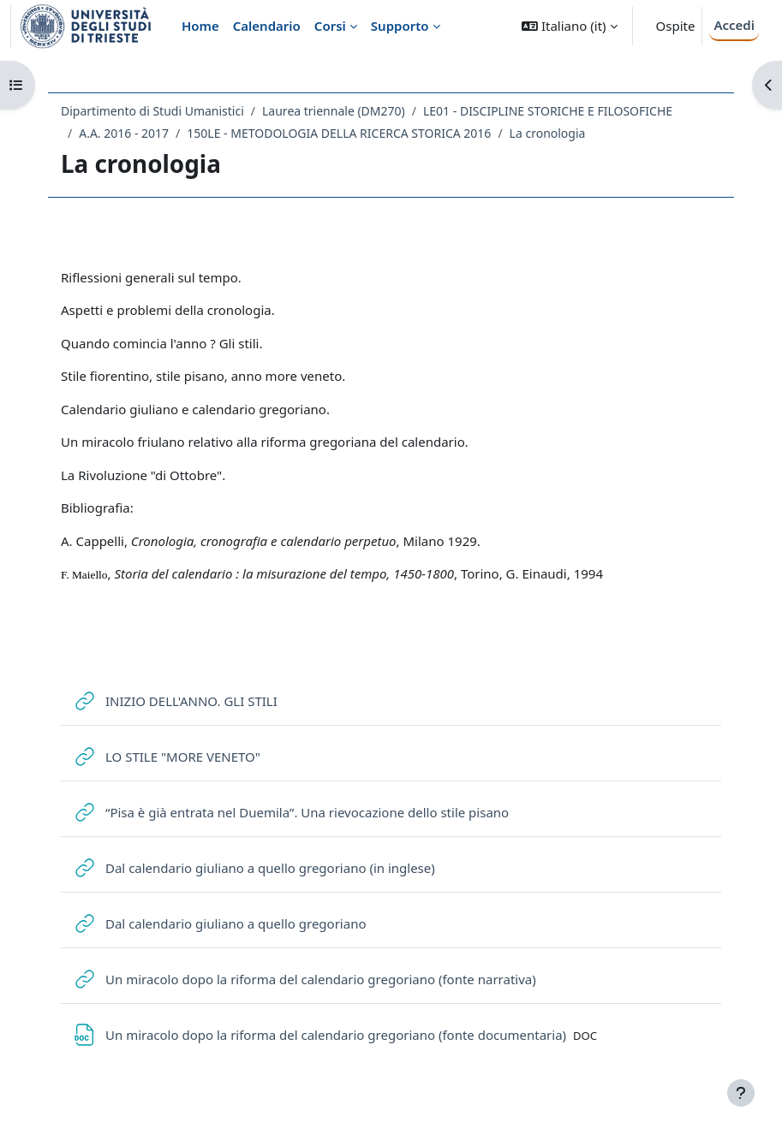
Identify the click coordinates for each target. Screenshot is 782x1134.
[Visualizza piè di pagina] (741, 1093)
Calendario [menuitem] (267, 25)
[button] (569, 26)
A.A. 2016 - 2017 (124, 133)
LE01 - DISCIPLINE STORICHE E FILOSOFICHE (547, 111)
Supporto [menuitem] (400, 25)
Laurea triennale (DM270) (333, 111)
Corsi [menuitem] (330, 25)
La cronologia (548, 133)
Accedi (734, 24)
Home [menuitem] (200, 25)
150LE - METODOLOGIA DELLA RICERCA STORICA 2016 (339, 133)
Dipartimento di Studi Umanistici (152, 111)
